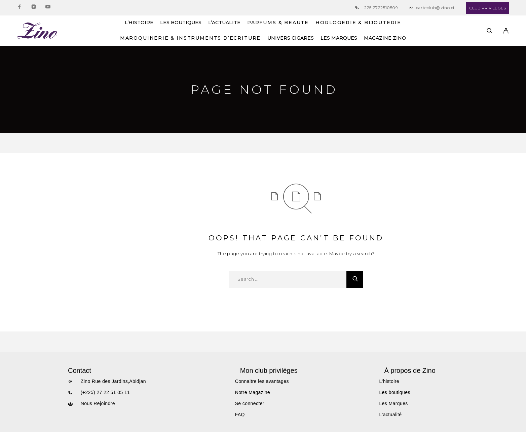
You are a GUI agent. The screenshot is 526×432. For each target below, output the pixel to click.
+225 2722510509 (380, 7)
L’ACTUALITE (224, 23)
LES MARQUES (339, 38)
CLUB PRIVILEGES (487, 7)
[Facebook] (19, 8)
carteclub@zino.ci (435, 7)
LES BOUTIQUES (180, 23)
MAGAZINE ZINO (385, 38)
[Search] (489, 31)
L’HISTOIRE (139, 23)
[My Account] (506, 31)
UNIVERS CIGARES (290, 38)
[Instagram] (33, 8)
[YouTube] (47, 8)
